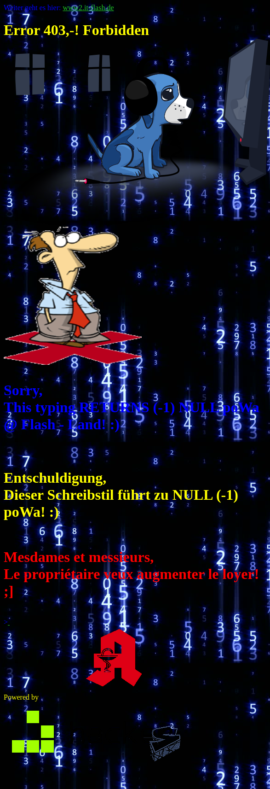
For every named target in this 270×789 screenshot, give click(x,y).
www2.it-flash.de (88, 8)
